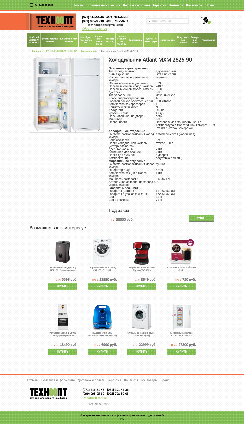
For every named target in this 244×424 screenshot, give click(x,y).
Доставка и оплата (136, 5)
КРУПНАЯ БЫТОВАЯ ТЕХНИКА (61, 51)
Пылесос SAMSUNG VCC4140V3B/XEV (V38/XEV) (102, 334)
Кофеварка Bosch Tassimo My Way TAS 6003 (142, 269)
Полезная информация (103, 5)
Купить (201, 218)
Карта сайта (124, 415)
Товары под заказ (195, 40)
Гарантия (159, 5)
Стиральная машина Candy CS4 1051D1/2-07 (102, 269)
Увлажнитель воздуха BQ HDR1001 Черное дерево (63, 269)
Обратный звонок (94, 28)
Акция (220, 40)
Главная (36, 51)
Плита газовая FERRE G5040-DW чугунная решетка (62, 334)
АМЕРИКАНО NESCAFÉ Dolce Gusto (181, 269)
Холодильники (89, 51)
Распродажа (208, 40)
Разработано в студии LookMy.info (148, 415)
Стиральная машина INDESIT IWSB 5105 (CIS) (141, 334)
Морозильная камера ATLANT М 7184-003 (181, 334)
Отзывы (77, 5)
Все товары (194, 5)
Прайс (210, 5)
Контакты (176, 5)
